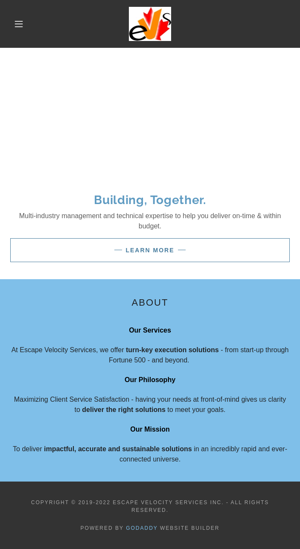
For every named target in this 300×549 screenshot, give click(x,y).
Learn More (149, 250)
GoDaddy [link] (142, 528)
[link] (150, 24)
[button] (24, 23)
